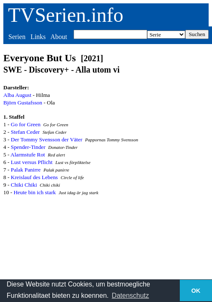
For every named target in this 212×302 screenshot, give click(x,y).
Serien (17, 36)
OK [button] (196, 290)
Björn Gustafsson (22, 102)
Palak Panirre (26, 170)
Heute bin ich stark (34, 192)
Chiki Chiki (24, 185)
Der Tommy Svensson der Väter (46, 139)
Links (38, 36)
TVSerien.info (65, 15)
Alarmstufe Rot (27, 154)
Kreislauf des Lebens (34, 177)
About (58, 36)
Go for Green (26, 124)
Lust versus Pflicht (32, 162)
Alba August (17, 95)
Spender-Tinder (28, 147)
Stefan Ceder (25, 132)
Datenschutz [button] (130, 295)
